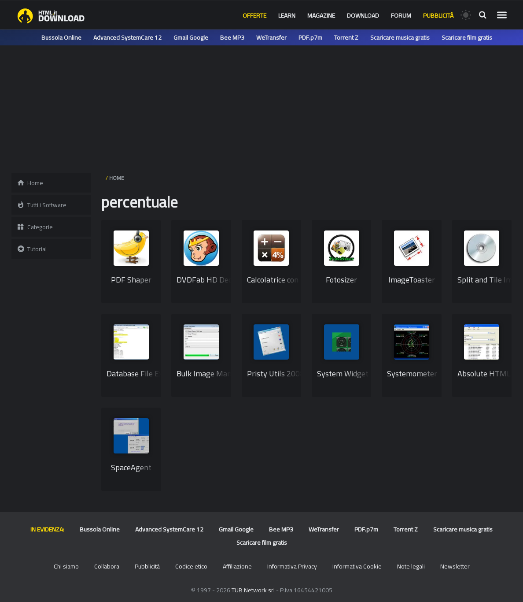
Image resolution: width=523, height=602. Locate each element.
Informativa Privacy (292, 566)
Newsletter (455, 566)
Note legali (411, 566)
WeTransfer (271, 37)
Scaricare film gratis (467, 37)
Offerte (254, 15)
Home (30, 183)
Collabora (106, 566)
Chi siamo (66, 566)
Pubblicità (438, 15)
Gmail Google (190, 37)
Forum (401, 15)
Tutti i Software (41, 205)
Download (363, 15)
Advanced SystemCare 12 (127, 37)
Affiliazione (237, 566)
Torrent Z (346, 37)
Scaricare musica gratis (400, 37)
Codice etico (191, 566)
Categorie (35, 227)
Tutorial (32, 249)
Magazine (321, 15)
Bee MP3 (232, 37)
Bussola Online (61, 37)
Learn (286, 15)
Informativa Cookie (357, 566)
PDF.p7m (310, 37)
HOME (116, 178)
